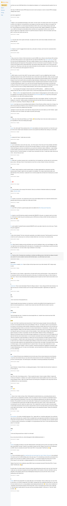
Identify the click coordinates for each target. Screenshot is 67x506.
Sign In (2, 7)
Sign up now (4, 5)
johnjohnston (18, 268)
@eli (16, 22)
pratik (16, 174)
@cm (16, 405)
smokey (16, 317)
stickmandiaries (18, 147)
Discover (3, 10)
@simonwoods (46, 97)
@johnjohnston (18, 292)
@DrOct (53, 97)
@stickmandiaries (18, 270)
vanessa (17, 163)
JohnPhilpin (17, 212)
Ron (16, 20)
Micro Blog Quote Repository (50, 214)
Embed (23, 17)
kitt (15, 37)
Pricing (2, 12)
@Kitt (37, 131)
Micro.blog (5, 2)
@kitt (16, 75)
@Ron (16, 39)
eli (15, 3)
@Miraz (24, 96)
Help (2, 15)
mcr (16, 140)
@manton (17, 107)
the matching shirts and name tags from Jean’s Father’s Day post (43, 466)
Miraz (16, 203)
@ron (27, 270)
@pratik (16, 318)
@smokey (17, 364)
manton (16, 120)
